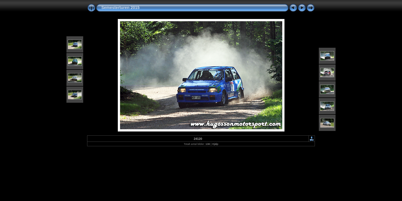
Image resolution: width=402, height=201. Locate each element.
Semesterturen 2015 (120, 7)
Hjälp (215, 143)
